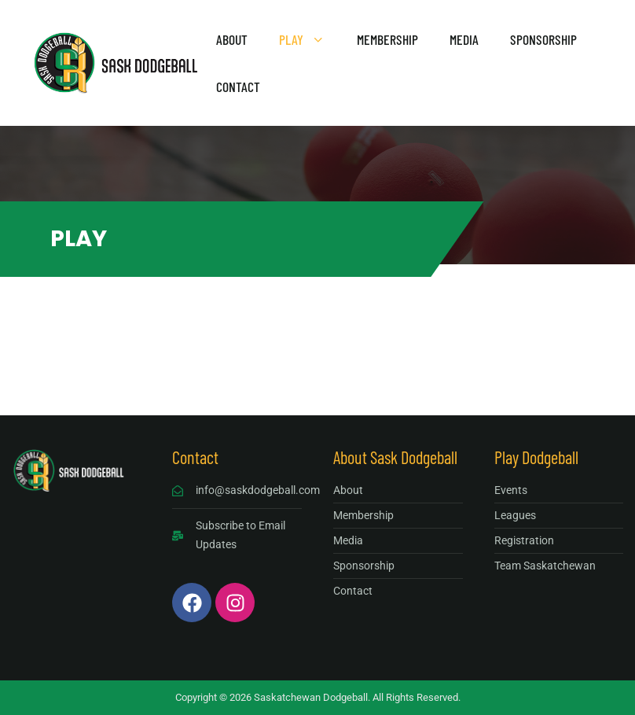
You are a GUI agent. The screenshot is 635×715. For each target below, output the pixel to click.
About (232, 39)
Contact (238, 86)
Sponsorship (543, 39)
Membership (387, 39)
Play (310, 39)
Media (464, 39)
